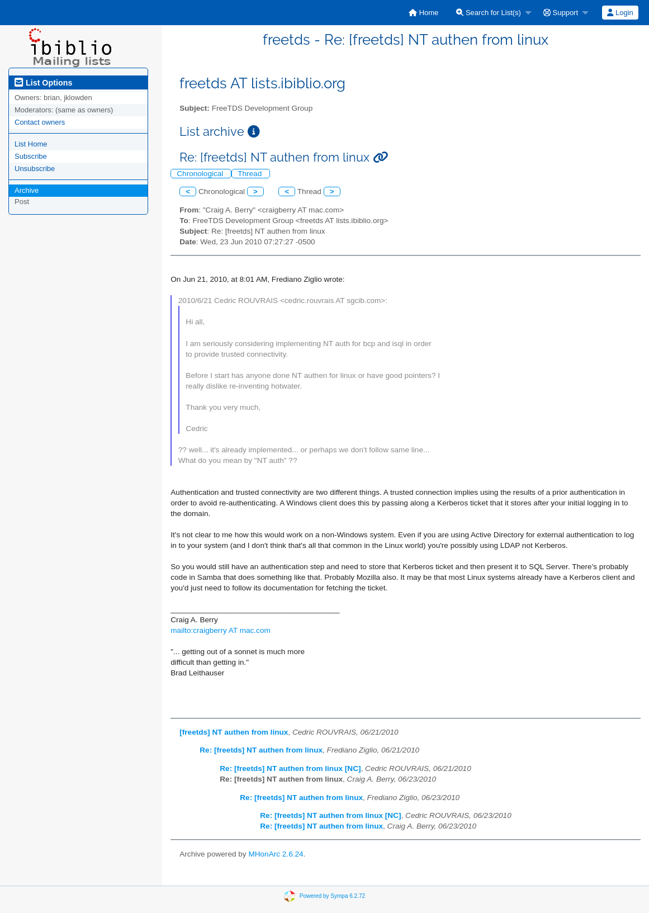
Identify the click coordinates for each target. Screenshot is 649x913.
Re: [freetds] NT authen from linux (261, 750)
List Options (43, 82)
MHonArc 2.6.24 (275, 854)
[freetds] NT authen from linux (233, 732)
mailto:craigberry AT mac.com (220, 630)
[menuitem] (423, 12)
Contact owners (40, 122)
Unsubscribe (35, 168)
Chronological (201, 173)
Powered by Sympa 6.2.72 (332, 896)
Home (423, 12)
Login (620, 12)
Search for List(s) (488, 12)
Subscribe (31, 156)
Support (560, 12)
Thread (251, 173)
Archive (27, 190)
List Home (31, 144)
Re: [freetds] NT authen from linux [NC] (290, 768)
